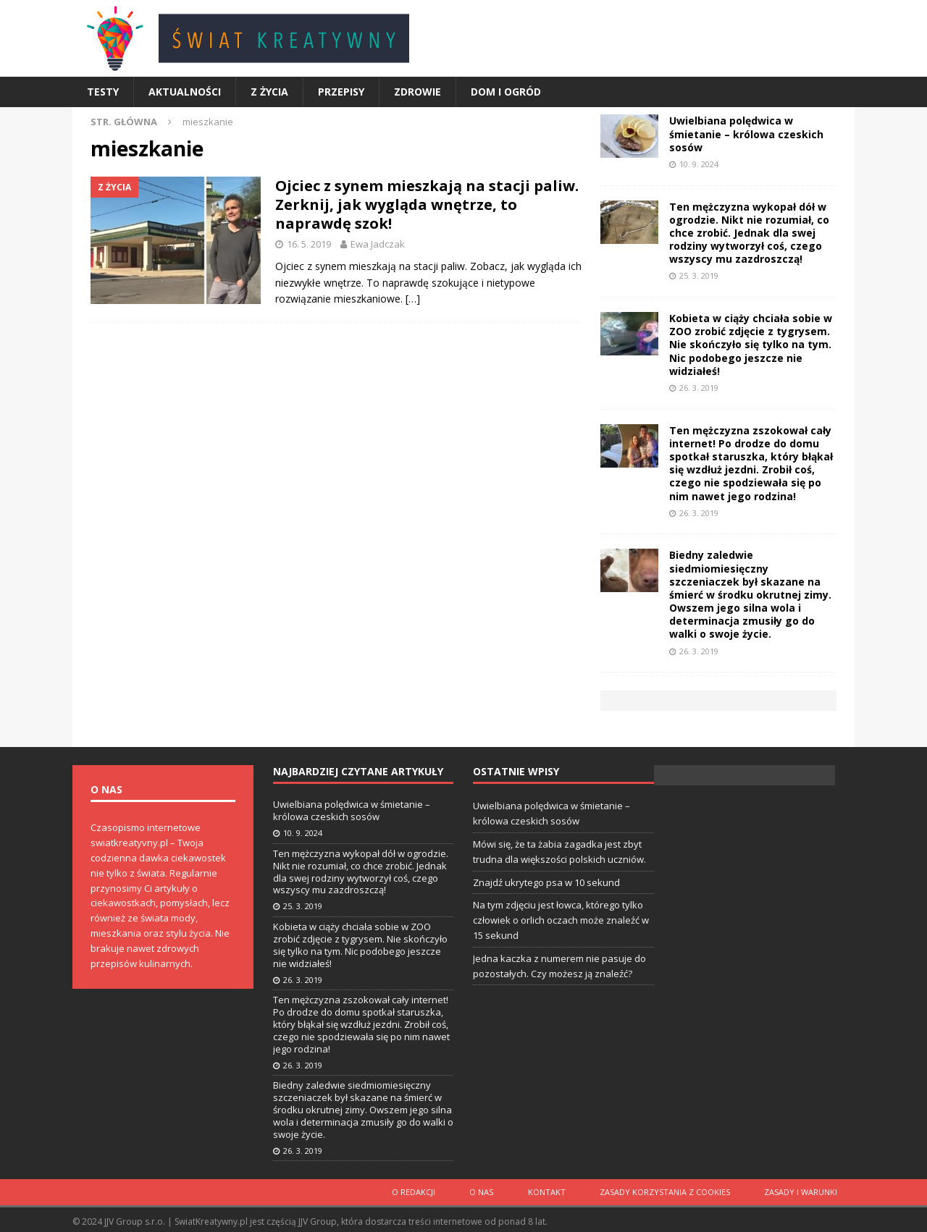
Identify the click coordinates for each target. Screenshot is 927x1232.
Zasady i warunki (803, 1190)
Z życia (269, 91)
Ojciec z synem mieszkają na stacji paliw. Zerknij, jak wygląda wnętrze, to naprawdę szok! (427, 204)
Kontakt (560, 1190)
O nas (500, 1190)
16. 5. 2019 (309, 243)
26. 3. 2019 (698, 387)
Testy (103, 91)
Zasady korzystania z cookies (673, 1190)
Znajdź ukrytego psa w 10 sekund (546, 882)
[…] (413, 298)
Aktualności (184, 91)
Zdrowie (417, 91)
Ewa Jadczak (378, 243)
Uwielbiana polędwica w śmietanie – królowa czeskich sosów (746, 133)
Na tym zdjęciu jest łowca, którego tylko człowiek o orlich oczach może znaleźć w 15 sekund (561, 920)
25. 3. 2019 (698, 275)
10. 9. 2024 (698, 164)
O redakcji (437, 1190)
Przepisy (341, 91)
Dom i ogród (506, 91)
